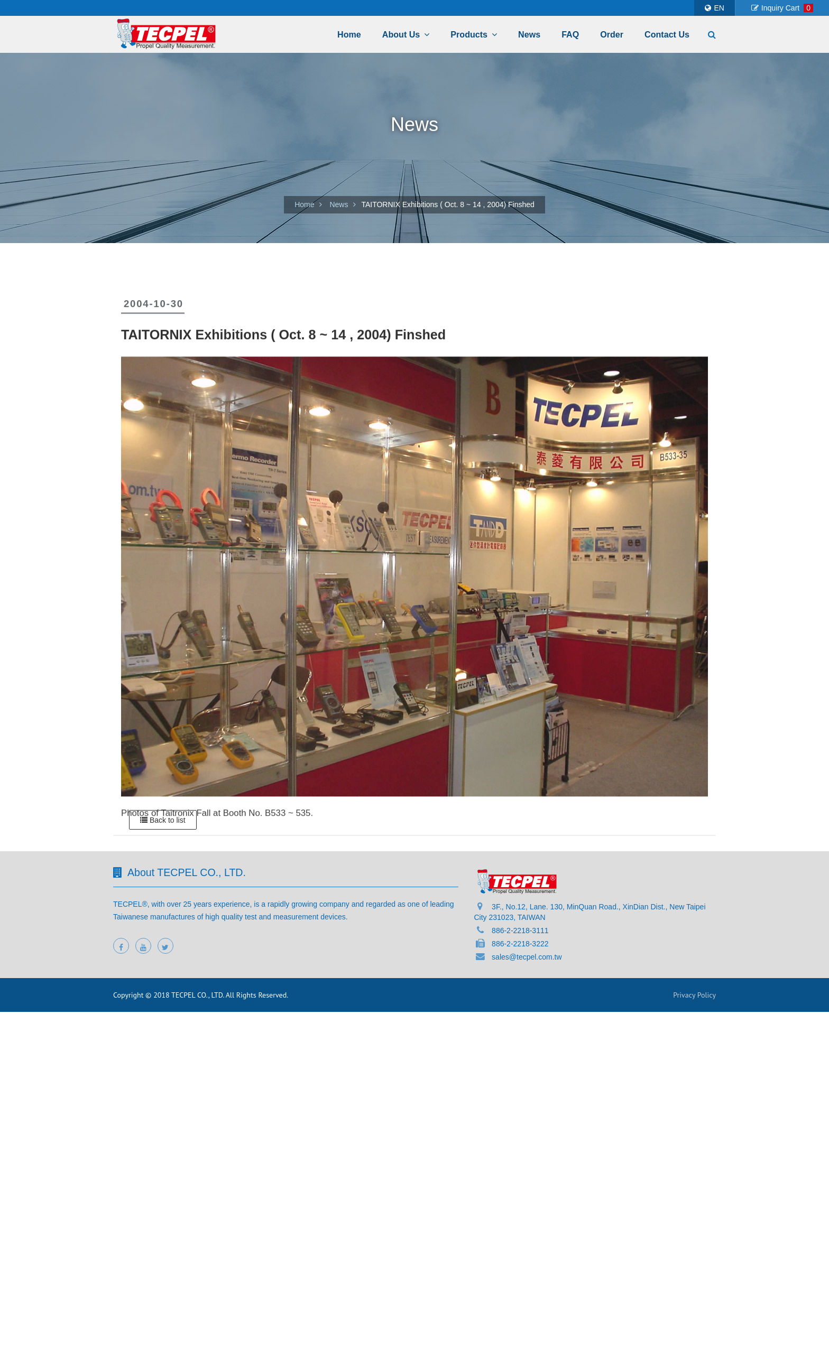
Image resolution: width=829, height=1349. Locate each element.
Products (473, 34)
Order (611, 34)
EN (714, 8)
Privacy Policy (694, 995)
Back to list (163, 820)
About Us (406, 34)
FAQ (570, 34)
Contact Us (666, 34)
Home (349, 34)
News (529, 34)
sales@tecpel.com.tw (526, 957)
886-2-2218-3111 (520, 930)
